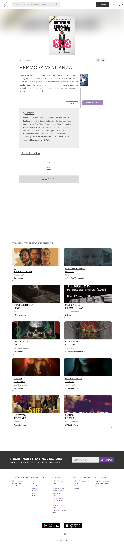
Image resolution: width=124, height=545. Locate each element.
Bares (54, 483)
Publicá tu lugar (58, 481)
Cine (33, 483)
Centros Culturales (58, 491)
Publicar (102, 4)
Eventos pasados (16, 486)
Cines (54, 495)
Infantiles (34, 488)
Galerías (55, 503)
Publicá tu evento (16, 481)
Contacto (97, 486)
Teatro (34, 493)
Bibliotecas (56, 486)
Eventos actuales (16, 483)
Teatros (55, 508)
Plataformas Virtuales (59, 510)
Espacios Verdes (58, 500)
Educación (35, 486)
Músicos (76, 488)
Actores (76, 486)
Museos (55, 505)
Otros (33, 495)
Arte (33, 481)
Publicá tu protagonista (81, 481)
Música (34, 491)
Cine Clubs (56, 493)
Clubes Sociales (58, 498)
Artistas (76, 483)
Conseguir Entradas (92, 103)
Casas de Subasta (58, 488)
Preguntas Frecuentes (102, 481)
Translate (71, 103)
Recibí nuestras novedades (36, 458)
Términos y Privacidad (102, 483)
